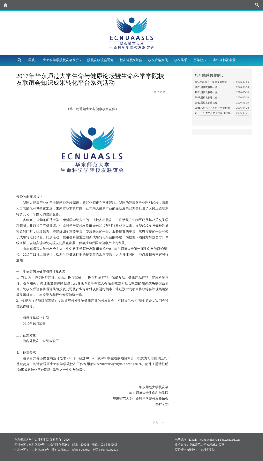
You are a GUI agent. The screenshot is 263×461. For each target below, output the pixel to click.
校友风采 (180, 60)
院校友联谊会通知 (100, 60)
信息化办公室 (215, 444)
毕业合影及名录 (224, 60)
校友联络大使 (158, 60)
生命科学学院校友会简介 (62, 60)
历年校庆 (199, 60)
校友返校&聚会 (131, 60)
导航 (32, 60)
